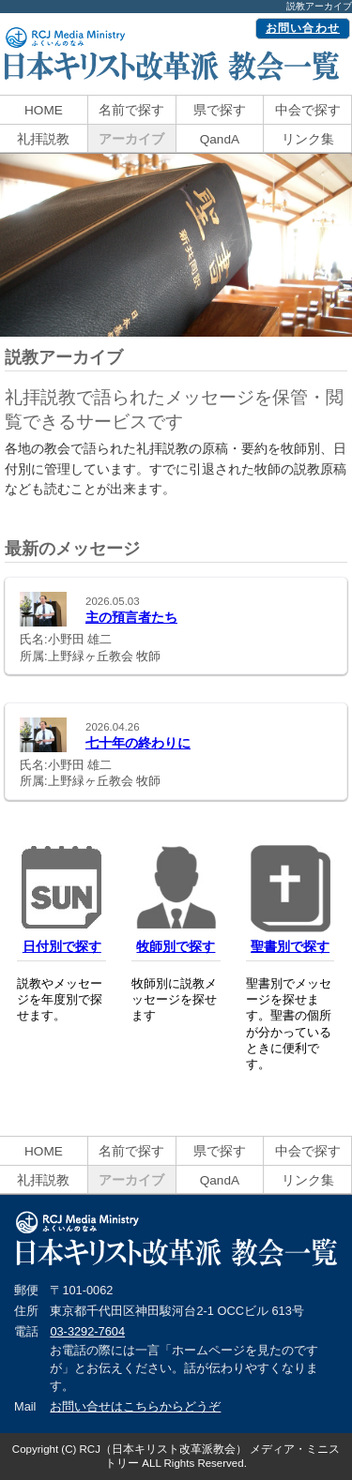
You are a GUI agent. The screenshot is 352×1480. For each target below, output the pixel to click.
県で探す (219, 110)
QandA (219, 139)
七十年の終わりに (138, 742)
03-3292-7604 (87, 1331)
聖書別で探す (290, 947)
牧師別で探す (175, 947)
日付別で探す (62, 947)
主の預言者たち (131, 617)
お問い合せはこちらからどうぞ (135, 1406)
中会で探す (308, 110)
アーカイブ (131, 139)
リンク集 (308, 139)
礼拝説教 (43, 139)
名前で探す (131, 110)
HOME (43, 110)
